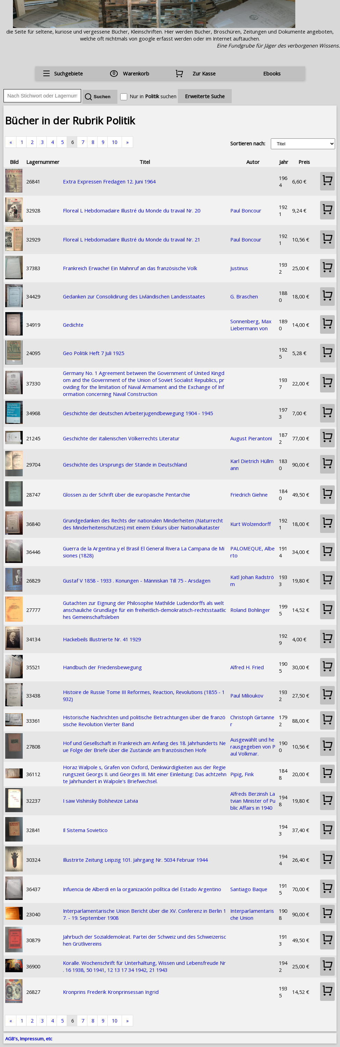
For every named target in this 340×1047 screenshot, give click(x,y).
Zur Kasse (204, 73)
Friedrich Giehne (249, 494)
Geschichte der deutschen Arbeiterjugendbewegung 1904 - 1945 (138, 413)
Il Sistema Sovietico (85, 829)
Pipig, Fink (242, 774)
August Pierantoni (251, 438)
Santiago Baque (248, 889)
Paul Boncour (245, 210)
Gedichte (73, 324)
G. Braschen (244, 296)
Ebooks (272, 73)
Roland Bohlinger (250, 609)
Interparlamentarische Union (252, 914)
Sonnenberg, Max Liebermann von (251, 325)
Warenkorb (136, 73)
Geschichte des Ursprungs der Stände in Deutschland (125, 464)
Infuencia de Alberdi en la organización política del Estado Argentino (142, 889)
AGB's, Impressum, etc (28, 1038)
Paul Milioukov (246, 695)
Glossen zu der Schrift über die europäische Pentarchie (126, 494)
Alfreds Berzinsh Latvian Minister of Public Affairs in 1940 (252, 800)
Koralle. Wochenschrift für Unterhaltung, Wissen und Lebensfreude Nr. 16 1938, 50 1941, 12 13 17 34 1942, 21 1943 (144, 966)
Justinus (239, 268)
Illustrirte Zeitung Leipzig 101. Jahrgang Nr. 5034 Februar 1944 (135, 859)
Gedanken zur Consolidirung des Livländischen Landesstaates (134, 296)
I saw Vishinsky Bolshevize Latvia (100, 800)
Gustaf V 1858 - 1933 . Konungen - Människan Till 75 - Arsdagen (136, 580)
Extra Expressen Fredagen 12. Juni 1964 (109, 181)
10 (114, 142)
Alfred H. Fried (247, 667)
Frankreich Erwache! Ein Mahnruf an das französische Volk (130, 268)
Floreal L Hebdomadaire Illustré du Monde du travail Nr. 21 (131, 239)
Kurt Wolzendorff (250, 523)
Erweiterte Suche (205, 96)
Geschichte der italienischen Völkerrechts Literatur (121, 438)
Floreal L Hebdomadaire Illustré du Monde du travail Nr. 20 (131, 210)
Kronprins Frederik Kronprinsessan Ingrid (111, 991)
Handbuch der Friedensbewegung (102, 667)
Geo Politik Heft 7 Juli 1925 (93, 352)
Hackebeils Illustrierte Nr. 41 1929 (102, 639)
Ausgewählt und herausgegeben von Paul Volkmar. (252, 746)
